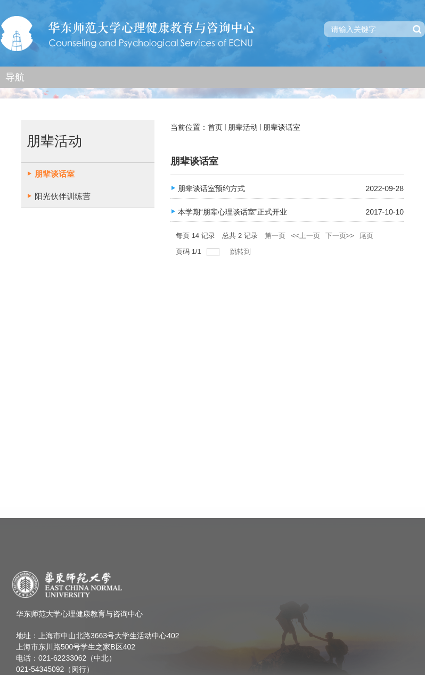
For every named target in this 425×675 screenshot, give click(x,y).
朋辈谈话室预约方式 (211, 188)
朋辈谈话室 (281, 127)
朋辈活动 (243, 127)
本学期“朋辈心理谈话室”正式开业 (232, 212)
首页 (215, 127)
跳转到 (241, 252)
